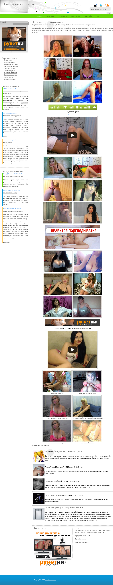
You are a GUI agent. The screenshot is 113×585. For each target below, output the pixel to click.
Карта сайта (88, 16)
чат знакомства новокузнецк (57, 443)
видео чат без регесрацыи (87, 393)
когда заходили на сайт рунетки (57, 418)
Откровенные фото (10, 79)
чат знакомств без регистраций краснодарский (87, 418)
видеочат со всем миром (61, 499)
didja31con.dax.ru (50, 580)
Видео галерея (75, 16)
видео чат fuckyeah (87, 443)
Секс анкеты (8, 60)
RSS (98, 16)
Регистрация (50, 16)
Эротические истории (11, 66)
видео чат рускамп (57, 393)
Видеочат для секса (10, 73)
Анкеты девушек (9, 62)
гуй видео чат (7, 142)
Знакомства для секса (11, 64)
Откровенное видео (10, 75)
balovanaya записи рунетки (12, 116)
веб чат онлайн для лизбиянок (13, 176)
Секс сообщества (9, 70)
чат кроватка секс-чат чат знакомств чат (81, 456)
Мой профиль (8, 77)
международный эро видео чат (13, 211)
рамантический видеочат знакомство (64, 471)
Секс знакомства (9, 68)
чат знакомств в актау (10, 193)
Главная (39, 16)
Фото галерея (63, 16)
